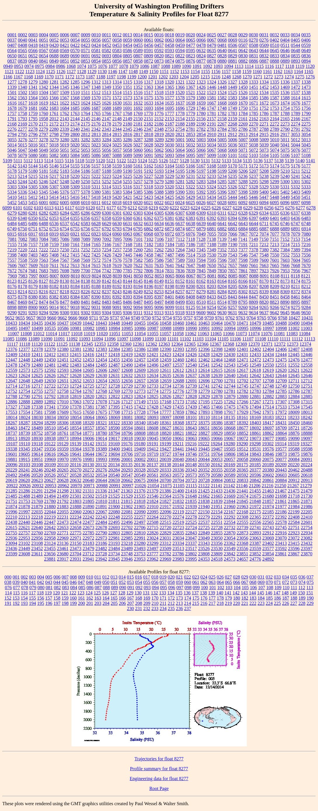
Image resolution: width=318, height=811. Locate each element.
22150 (204, 511)
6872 (159, 228)
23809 (217, 553)
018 (154, 577)
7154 (305, 239)
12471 (242, 359)
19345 (24, 448)
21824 (152, 501)
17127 (127, 401)
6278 (311, 207)
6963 (127, 234)
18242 (306, 417)
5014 (12, 144)
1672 (264, 102)
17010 (63, 401)
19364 (75, 448)
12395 (191, 349)
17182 (191, 401)
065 (228, 582)
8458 (285, 296)
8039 (117, 275)
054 (138, 582)
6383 (190, 218)
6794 (127, 228)
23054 (229, 538)
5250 (85, 181)
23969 (165, 558)
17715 (127, 412)
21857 (268, 501)
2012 (54, 118)
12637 (191, 375)
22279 (204, 517)
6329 (253, 213)
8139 (96, 281)
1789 (295, 113)
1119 (299, 66)
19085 (281, 438)
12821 (101, 396)
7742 (106, 270)
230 (130, 608)
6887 (264, 228)
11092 (72, 338)
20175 (242, 464)
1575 (148, 97)
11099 (147, 338)
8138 (85, 281)
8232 (96, 291)
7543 (232, 254)
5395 (211, 192)
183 (252, 598)
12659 (165, 380)
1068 (71, 66)
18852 (242, 433)
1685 (75, 108)
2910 (211, 134)
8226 (85, 291)
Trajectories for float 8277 (159, 758)
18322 (114, 422)
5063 (169, 150)
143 (244, 592)
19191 (152, 443)
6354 (64, 218)
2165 (285, 118)
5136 (258, 160)
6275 (279, 207)
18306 (63, 422)
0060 (138, 40)
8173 (285, 281)
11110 (272, 338)
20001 (127, 459)
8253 (159, 291)
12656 (127, 380)
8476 (54, 302)
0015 (148, 34)
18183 (268, 417)
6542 (75, 223)
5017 (43, 144)
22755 (11, 532)
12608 (127, 370)
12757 (50, 391)
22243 (101, 517)
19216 (191, 443)
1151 (164, 71)
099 (196, 587)
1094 (228, 66)
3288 (148, 139)
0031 (264, 34)
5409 (306, 192)
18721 (294, 427)
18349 (152, 422)
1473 (306, 87)
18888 (306, 433)
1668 (222, 102)
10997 (268, 328)
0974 (29, 66)
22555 (242, 522)
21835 (191, 501)
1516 (138, 92)
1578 (180, 97)
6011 (95, 202)
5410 (12, 197)
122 (72, 592)
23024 (152, 538)
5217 (54, 176)
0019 (180, 34)
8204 (222, 286)
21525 (114, 496)
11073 (241, 333)
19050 (165, 438)
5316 (127, 186)
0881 (232, 61)
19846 (268, 454)
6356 (85, 218)
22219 (50, 517)
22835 (178, 532)
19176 (127, 443)
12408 (306, 349)
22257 (140, 517)
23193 (114, 543)
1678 (12, 108)
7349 (211, 249)
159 (65, 598)
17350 (63, 406)
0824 (201, 55)
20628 (63, 480)
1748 (222, 108)
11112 (297, 338)
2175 (85, 123)
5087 (106, 155)
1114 (249, 66)
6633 (148, 223)
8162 (201, 281)
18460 (306, 422)
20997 (127, 485)
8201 (201, 286)
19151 (101, 443)
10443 (101, 323)
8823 (274, 302)
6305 (159, 213)
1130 (102, 71)
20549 (140, 475)
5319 (159, 186)
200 (81, 603)
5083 (64, 155)
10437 (63, 323)
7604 (295, 260)
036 (301, 577)
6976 (190, 234)
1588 (285, 97)
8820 (264, 302)
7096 (127, 239)
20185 (255, 464)
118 (40, 592)
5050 (54, 150)
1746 (201, 108)
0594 (180, 50)
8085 (232, 275)
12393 (178, 349)
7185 (180, 244)
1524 (222, 92)
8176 (12, 286)
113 (309, 587)
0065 (190, 40)
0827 (211, 55)
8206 (243, 286)
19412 (152, 448)
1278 (22, 81)
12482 (63, 365)
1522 (201, 92)
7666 (285, 265)
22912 (268, 532)
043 (48, 582)
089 (114, 587)
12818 (63, 396)
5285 (222, 181)
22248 (114, 517)
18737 (11, 433)
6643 (243, 223)
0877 (201, 61)
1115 (259, 66)
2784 (222, 129)
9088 (106, 307)
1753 (274, 108)
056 (154, 582)
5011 (284, 139)
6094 (264, 202)
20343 (191, 469)
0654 (43, 55)
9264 (253, 307)
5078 (12, 155)
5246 (43, 181)
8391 (106, 296)
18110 (204, 417)
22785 (88, 532)
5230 (180, 176)
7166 (106, 244)
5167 (201, 165)
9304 (106, 312)
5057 (117, 150)
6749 (12, 228)
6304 (148, 213)
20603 (281, 475)
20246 (37, 469)
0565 (22, 50)
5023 (96, 144)
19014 (101, 438)
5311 (95, 186)
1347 (85, 87)
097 (179, 587)
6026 (201, 202)
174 (187, 598)
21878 (24, 506)
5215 (33, 176)
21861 (281, 501)
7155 (12, 244)
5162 (148, 165)
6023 (169, 202)
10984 (114, 328)
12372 (280, 344)
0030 (253, 34)
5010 (274, 139)
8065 (169, 275)
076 (8, 587)
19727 (165, 454)
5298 (264, 181)
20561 (152, 475)
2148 (117, 118)
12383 (101, 349)
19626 (63, 454)
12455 (114, 359)
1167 (17, 76)
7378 (253, 249)
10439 (75, 323)
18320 (88, 422)
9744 (125, 317)
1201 (152, 76)
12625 (37, 375)
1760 (43, 113)
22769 (50, 532)
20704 (178, 480)
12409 (11, 354)
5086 (96, 155)
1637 (180, 102)
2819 (159, 134)
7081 (12, 239)
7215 (295, 244)
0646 (285, 50)
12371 (267, 344)
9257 (232, 307)
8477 (64, 302)
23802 (191, 553)
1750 (243, 108)
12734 (165, 386)
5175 (285, 165)
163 (97, 598)
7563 (43, 260)
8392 (117, 296)
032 (269, 577)
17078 (101, 401)
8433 (211, 296)
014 (122, 577)
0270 (253, 40)
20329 (152, 469)
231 (138, 608)
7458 (148, 254)
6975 (180, 234)
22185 (268, 511)
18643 (191, 427)
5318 (148, 186)
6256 (269, 207)
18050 (63, 417)
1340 (22, 87)
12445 (294, 354)
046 (73, 582)
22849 (204, 532)
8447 (253, 296)
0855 (106, 61)
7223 (54, 249)
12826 (165, 396)
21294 (50, 490)
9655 (20, 317)
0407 (12, 45)
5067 (211, 150)
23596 (294, 548)
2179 (117, 123)
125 (97, 592)
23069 (268, 538)
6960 (117, 234)
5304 (22, 186)
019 (163, 577)
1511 (85, 92)
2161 (243, 118)
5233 (211, 176)
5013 (306, 139)
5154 (64, 165)
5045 (306, 144)
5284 (211, 181)
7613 (75, 265)
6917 (33, 234)
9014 (54, 307)
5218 (64, 176)
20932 (37, 485)
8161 (190, 281)
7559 (33, 260)
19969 (50, 459)
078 (24, 587)
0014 (138, 34)
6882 (222, 228)
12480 (37, 365)
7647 (190, 265)
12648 (24, 380)
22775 (75, 532)
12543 (229, 365)
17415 (127, 406)
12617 (242, 370)
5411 (22, 197)
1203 (173, 76)
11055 (152, 333)
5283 (201, 181)
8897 (306, 302)
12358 (113, 344)
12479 (24, 365)
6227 (227, 207)
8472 (33, 302)
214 (187, 603)
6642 (232, 223)
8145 (138, 281)
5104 (264, 155)
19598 (306, 448)
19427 (165, 448)
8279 (201, 291)
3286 (127, 139)
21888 (75, 506)
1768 (127, 113)
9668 (83, 317)
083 (65, 587)
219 (228, 603)
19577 (281, 448)
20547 (127, 475)
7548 (264, 254)
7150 (263, 239)
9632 (243, 312)
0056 (96, 40)
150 (301, 592)
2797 (43, 134)
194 (32, 603)
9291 (22, 312)
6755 (75, 228)
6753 (54, 228)
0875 (180, 61)
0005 (54, 34)
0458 (169, 45)
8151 (169, 281)
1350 (117, 87)
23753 (140, 553)
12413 (63, 354)
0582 (106, 50)
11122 (49, 344)
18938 (50, 438)
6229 (248, 207)
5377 (75, 192)
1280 (43, 81)
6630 (117, 223)
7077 (274, 234)
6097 (295, 202)
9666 (72, 317)
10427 (294, 317)
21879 (37, 506)
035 (293, 577)
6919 (54, 234)
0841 (43, 61)
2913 (243, 134)
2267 (222, 123)
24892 (268, 558)
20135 (126, 464)
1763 (75, 113)
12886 (11, 401)
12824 (140, 396)
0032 (274, 34)
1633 (148, 102)
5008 (253, 139)
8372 (295, 291)
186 (277, 598)
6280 (22, 213)
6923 (96, 234)
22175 (255, 511)
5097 (201, 155)
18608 (152, 427)
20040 (178, 459)
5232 (201, 176)
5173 (264, 165)
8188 (96, 286)
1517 (148, 92)
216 (203, 603)
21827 (165, 501)
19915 (24, 459)
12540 (191, 365)
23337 (191, 543)
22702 (127, 527)
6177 (111, 207)
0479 (211, 45)
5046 (12, 150)
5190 (127, 171)
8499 (180, 302)
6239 (258, 207)
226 (285, 603)
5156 (85, 165)
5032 (190, 144)
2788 (264, 129)
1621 (54, 102)
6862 (148, 228)
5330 (274, 186)
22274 (178, 517)
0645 (274, 50)
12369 (241, 344)
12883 (281, 396)
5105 (274, 155)
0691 (85, 55)
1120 (309, 66)
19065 (204, 438)
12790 (24, 396)
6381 (169, 218)
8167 (253, 281)
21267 (293, 485)
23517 (191, 548)
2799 (64, 134)
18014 (12, 417)
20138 (165, 464)
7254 (106, 249)
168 (138, 598)
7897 (253, 270)
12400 (229, 349)
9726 (104, 317)
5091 (148, 155)
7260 (138, 249)
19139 (75, 443)
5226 (138, 176)
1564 (33, 97)
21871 (306, 501)
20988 (102, 485)
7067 (243, 234)
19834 (242, 454)
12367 (215, 344)
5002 (190, 139)
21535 (140, 496)
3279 (54, 139)
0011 (106, 34)
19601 (11, 454)
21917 (165, 506)
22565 (268, 522)
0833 (274, 55)
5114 (48, 160)
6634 (159, 223)
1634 (159, 102)
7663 (264, 265)
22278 (191, 517)
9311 (137, 312)
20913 (306, 480)
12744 (229, 386)
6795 (138, 228)
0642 (243, 50)
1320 (169, 81)
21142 (229, 485)
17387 (101, 406)
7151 (274, 239)
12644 (281, 375)
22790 (101, 532)
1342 (43, 87)
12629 (88, 375)
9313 (159, 312)
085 (81, 587)
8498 (169, 302)
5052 (75, 150)
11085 (8, 338)
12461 (191, 359)
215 (195, 603)
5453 (22, 202)
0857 (127, 61)
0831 (253, 55)
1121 (9, 71)
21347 (114, 490)
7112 (180, 239)
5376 (64, 192)
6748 (306, 223)
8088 (253, 275)
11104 (210, 338)
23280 (140, 543)
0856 (117, 61)
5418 (96, 197)
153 (16, 598)
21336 (101, 490)
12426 (191, 354)
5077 (306, 150)
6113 (48, 207)
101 (212, 587)
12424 (178, 354)
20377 (255, 469)
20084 (294, 459)
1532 (253, 92)
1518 (159, 92)
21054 (153, 485)
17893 (204, 412)
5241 (295, 176)
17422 (140, 406)
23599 (11, 553)
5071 (243, 150)
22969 (63, 538)
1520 (180, 92)
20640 (88, 480)
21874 (11, 506)
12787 (306, 391)
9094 (138, 307)
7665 (274, 265)
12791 (37, 396)
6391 (201, 218)
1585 (253, 97)
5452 (12, 202)
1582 (222, 97)
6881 (211, 228)
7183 (159, 244)
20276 (101, 469)
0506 (232, 45)
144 (252, 592)
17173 (178, 401)
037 (310, 577)
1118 (289, 66)
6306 (169, 213)
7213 (274, 244)
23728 (101, 553)
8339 (264, 291)
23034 (178, 538)
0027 (222, 34)
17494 (255, 406)
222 (252, 603)
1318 (159, 81)
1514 (117, 92)
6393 (222, 218)
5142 (12, 165)
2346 (138, 129)
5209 (274, 171)
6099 (7, 207)
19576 (268, 448)
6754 (64, 228)
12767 (88, 391)
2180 (127, 123)
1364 (159, 87)
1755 (295, 108)
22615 (11, 527)
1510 (75, 92)
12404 (268, 349)
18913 (11, 438)
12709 (281, 380)
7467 (159, 254)
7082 (22, 239)
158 (56, 598)
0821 (169, 55)
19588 (294, 448)
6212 (132, 207)
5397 (232, 192)
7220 (22, 249)
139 (211, 592)
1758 (22, 113)
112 (301, 587)
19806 (229, 454)
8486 (127, 302)
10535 (50, 328)
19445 (204, 448)
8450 (264, 296)
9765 (261, 317)
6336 (285, 213)
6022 (159, 202)
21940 (204, 506)
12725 (88, 386)
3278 (43, 139)
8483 (106, 302)
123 (80, 592)
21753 (24, 501)
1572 (117, 97)
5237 (253, 176)
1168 (28, 76)
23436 (11, 548)
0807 (138, 55)
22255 (127, 517)
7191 (243, 244)
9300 (64, 312)
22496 (127, 522)
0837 (12, 61)
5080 (33, 155)
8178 (22, 286)
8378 (22, 296)
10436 (50, 323)
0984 (50, 66)
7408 (54, 254)
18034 (50, 417)
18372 (191, 422)
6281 (33, 213)
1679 (22, 108)
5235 (232, 176)
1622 (64, 102)
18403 (255, 422)
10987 (153, 328)
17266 (242, 401)
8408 (190, 296)
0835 (295, 55)
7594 (201, 260)
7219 (12, 249)
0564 (12, 50)
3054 (306, 134)
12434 (268, 354)
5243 (12, 181)
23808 (204, 553)
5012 (295, 139)
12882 (268, 396)
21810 (101, 501)
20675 (140, 480)
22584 (294, 522)
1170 (48, 76)
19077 (268, 438)
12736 (178, 386)
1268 (236, 76)
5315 (117, 186)
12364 (177, 344)
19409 (140, 448)
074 (301, 582)
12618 (255, 370)
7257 (117, 249)
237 (187, 608)
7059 (222, 234)
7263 (169, 249)
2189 (190, 123)
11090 (46, 338)
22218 (37, 517)
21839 (217, 501)
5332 (295, 186)
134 (170, 592)
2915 (264, 134)
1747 (211, 108)
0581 (96, 50)
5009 (264, 139)
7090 (96, 239)
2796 (33, 134)
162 (89, 598)
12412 (50, 354)
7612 (64, 265)
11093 (84, 338)
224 (269, 603)
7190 (232, 244)
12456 (127, 359)
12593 (63, 370)
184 (261, 598)
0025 (211, 34)
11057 (165, 333)
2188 (180, 123)
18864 (281, 433)
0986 (60, 66)
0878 (211, 61)
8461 (295, 296)
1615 (306, 97)
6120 (90, 207)
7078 (285, 234)
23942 (101, 558)
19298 (255, 443)
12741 (204, 386)
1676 (295, 102)
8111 (285, 275)
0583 (117, 50)
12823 (127, 396)
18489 (37, 427)
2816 (127, 134)
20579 (204, 475)
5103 (253, 155)
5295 (253, 181)
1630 (117, 102)
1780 (201, 113)
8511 (211, 302)
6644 (253, 223)
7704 (96, 270)
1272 (268, 76)
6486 (33, 223)
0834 (285, 55)
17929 (242, 412)
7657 (232, 265)
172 (171, 598)
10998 (281, 328)
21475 (294, 490)
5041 (285, 144)
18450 (294, 422)
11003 (306, 328)
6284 (64, 213)
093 (147, 587)
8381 (43, 296)
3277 (33, 139)
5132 (216, 160)
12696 (204, 380)
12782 (242, 391)
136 (187, 592)
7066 (232, 234)
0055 (85, 40)
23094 (11, 543)
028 (236, 577)
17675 (101, 412)
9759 (209, 317)
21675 (255, 496)
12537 (178, 365)
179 (228, 598)
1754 (285, 108)
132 (154, 592)
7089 (85, 239)
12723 (63, 386)
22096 (165, 511)
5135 (247, 160)
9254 (211, 307)
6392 (211, 218)
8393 (127, 296)
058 (171, 582)
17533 (281, 406)
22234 (75, 517)
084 (73, 587)
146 (268, 592)
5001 (180, 139)
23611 (37, 553)
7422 (85, 254)
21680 (268, 496)
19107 (12, 443)
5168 (211, 165)
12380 (63, 349)
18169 (255, 417)
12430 (229, 354)
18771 (88, 433)
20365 (242, 469)
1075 (92, 66)
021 (179, 577)
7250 (64, 249)
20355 (217, 469)
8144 (127, 281)
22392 (281, 517)
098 (187, 587)
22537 (204, 522)
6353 (54, 218)
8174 (295, 281)
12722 (50, 386)
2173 (64, 123)
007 (65, 577)
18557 (88, 427)
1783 (232, 113)
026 (220, 577)
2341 (85, 129)
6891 (295, 228)
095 (163, 587)
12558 (306, 365)
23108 (37, 543)
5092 (159, 155)
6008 (75, 202)
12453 (88, 359)
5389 (169, 192)
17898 (217, 412)
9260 (243, 307)
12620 (281, 370)
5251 (96, 181)
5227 (148, 176)
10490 (294, 323)
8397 (159, 296)
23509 (165, 548)
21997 (24, 511)
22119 (178, 511)
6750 (22, 228)
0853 (85, 61)
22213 (24, 517)
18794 (114, 433)
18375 (204, 422)
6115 (59, 207)
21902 (127, 506)
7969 (12, 275)
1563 (22, 97)
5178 (12, 171)
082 (57, 587)
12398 (217, 349)
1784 (243, 113)
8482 (96, 302)
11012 (38, 333)
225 (277, 603)
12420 (140, 354)
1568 (75, 97)
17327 (11, 406)
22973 (101, 538)
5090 (138, 155)
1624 (85, 102)
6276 (290, 207)
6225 (206, 207)
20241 (24, 469)
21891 (101, 506)
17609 (63, 412)
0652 (33, 55)
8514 (222, 302)
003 (32, 577)
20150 (203, 464)
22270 (165, 517)
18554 (75, 427)
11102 (185, 338)
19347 (37, 448)
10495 (12, 328)
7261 (148, 249)
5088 (117, 155)
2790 (285, 129)
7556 (306, 254)
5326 (232, 186)
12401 (242, 349)
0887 (264, 61)
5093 (169, 155)
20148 (191, 464)
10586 (63, 328)
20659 (114, 480)
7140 (232, 239)
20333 (165, 469)
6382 (180, 218)
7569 (85, 260)
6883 (232, 228)
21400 (178, 490)
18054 (76, 417)
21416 (191, 490)
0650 (12, 55)
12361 (138, 344)
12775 (165, 391)
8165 (232, 281)
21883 (63, 506)
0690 (75, 55)
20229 (11, 469)
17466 (217, 406)
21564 (165, 496)
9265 (264, 307)
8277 (190, 291)
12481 (50, 365)
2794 (12, 134)
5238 (264, 176)
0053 (64, 40)
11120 (37, 344)
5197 (201, 171)
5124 (142, 160)
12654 (101, 380)
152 (7, 598)
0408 (22, 45)
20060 (255, 459)
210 (154, 603)
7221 (33, 249)
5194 (169, 171)
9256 (222, 307)
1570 (96, 97)
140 (219, 592)
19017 (114, 438)
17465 (204, 406)
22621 (24, 527)
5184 (75, 171)
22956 (37, 538)
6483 (306, 218)
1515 (127, 92)
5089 (127, 155)
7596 (222, 260)
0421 (64, 45)
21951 (217, 506)
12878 (217, 396)
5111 (17, 160)
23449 (24, 548)
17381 (88, 406)
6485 (22, 223)
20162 (216, 464)
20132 (101, 464)
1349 (106, 87)
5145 (43, 165)
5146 (54, 165)
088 (106, 587)
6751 (33, 228)
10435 (37, 323)
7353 (232, 249)
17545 (306, 406)
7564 (54, 260)
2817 (138, 134)
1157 (225, 71)
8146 (148, 281)
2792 (306, 129)
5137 (268, 160)
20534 (101, 475)
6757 (96, 228)
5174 (274, 165)
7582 (138, 260)
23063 (255, 538)
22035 (37, 511)
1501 (12, 92)
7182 (148, 244)
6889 (285, 228)
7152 (284, 239)
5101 (232, 155)
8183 (64, 286)
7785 (127, 270)
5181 (43, 171)
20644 (101, 480)
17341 (50, 406)
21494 (50, 496)
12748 (268, 386)
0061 (148, 40)
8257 (180, 291)
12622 (306, 370)
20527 (63, 475)
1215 (205, 76)
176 (203, 598)
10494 (306, 323)
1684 (64, 108)
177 (212, 598)
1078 (123, 66)
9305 (117, 312)
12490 (127, 365)
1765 (96, 113)
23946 (127, 558)
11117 (12, 344)
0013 (127, 34)
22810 (140, 532)
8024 (96, 275)
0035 (306, 34)
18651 (204, 427)
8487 (138, 302)
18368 (178, 422)
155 (32, 598)
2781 (190, 129)
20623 (37, 480)
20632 (75, 480)
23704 (75, 553)
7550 (274, 254)
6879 (201, 228)
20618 (306, 475)
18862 (268, 433)
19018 (127, 438)
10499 (37, 328)
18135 (229, 417)
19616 (50, 454)
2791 (295, 129)
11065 (216, 333)
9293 (33, 312)
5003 (201, 139)
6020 (138, 202)
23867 (294, 553)
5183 (64, 171)
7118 (190, 239)
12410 (24, 354)
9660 (51, 317)
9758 (198, 317)
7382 (274, 249)
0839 (22, 61)
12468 (229, 359)
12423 (165, 354)
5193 (159, 171)
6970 (159, 234)
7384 (285, 249)
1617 (22, 102)
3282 (85, 139)
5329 (264, 186)
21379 (152, 490)
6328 (243, 213)
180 (236, 598)
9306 (127, 312)
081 (49, 587)
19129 (63, 443)
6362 (148, 218)
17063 (75, 401)
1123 (29, 71)
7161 (75, 244)
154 (24, 598)
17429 (165, 406)
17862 (191, 412)
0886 (253, 61)
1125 (50, 71)
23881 (50, 558)
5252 (106, 181)
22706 (140, 527)
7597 (232, 260)
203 (97, 603)
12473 (268, 359)
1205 (194, 76)
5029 (159, 144)
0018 (169, 34)
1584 (243, 97)
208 (138, 603)
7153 (295, 239)
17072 (88, 401)
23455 (50, 548)
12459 (165, 359)
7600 (264, 260)
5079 (22, 155)
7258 (127, 249)
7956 (295, 270)
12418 (114, 354)
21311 (88, 490)
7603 (285, 260)
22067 (101, 511)
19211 (178, 443)
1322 (190, 81)
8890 (285, 302)
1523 (211, 92)
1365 (169, 87)
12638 (204, 375)
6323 (232, 213)
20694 (152, 480)
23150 (75, 543)
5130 (195, 160)
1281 (54, 81)
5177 (306, 165)
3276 (22, 139)
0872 (148, 61)
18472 (24, 427)
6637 (180, 223)
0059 (127, 40)
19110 (24, 443)
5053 (85, 150)
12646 (306, 375)
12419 (127, 354)
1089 (176, 66)
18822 (191, 433)
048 (89, 582)
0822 (180, 55)
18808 (140, 433)
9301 (75, 312)
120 (56, 592)
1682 (43, 108)
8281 (211, 291)
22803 (114, 532)
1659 (201, 102)
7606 (12, 265)
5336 (22, 192)
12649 (37, 380)
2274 (295, 123)
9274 (285, 307)
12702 (242, 380)
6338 (306, 213)
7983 (22, 275)
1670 (243, 102)
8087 (243, 275)
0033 (285, 34)
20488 (306, 469)
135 (178, 592)
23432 (306, 543)
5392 (201, 192)
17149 (140, 401)
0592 (159, 50)
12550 (268, 365)
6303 (138, 213)
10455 (140, 323)
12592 (50, 370)
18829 (217, 433)
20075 (268, 459)
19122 (50, 443)
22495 (114, 522)
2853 (190, 134)
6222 (174, 207)
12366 (203, 344)
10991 (204, 328)
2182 (148, 123)
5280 (169, 181)
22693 (114, 527)
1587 (274, 97)
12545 (242, 365)
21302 (75, 490)
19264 (216, 443)
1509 (64, 92)
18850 (229, 433)
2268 (232, 123)
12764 (75, 391)
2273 (285, 123)
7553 (295, 254)
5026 (127, 144)
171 (163, 598)
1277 (12, 81)
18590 (114, 427)
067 (244, 582)
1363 (148, 87)
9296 (54, 312)
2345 (127, 129)
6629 (106, 223)
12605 (88, 370)
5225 (127, 176)
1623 (75, 102)
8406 (180, 296)
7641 (169, 265)
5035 (222, 144)
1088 (165, 66)
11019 (89, 333)
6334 (264, 213)
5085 (85, 155)
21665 (217, 496)
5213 (12, 176)
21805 (88, 501)
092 (138, 587)
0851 (64, 61)
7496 (180, 254)
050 (105, 582)
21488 (24, 496)
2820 (169, 134)
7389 (295, 249)
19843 (255, 454)
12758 (63, 391)
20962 (63, 485)
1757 (12, 113)
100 (204, 587)
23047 (191, 538)
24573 (229, 558)
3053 (295, 134)
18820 (165, 433)
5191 (138, 171)
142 (236, 592)
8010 (75, 275)
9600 (201, 312)
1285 (75, 81)
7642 (180, 265)
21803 (75, 501)
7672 (12, 270)
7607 (22, 265)
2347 (148, 129)
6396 (243, 218)
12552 (294, 365)
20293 (127, 469)
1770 (148, 113)
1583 (232, 97)
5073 (264, 150)
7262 (159, 249)
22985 (127, 538)
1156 (215, 71)
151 (309, 592)
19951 (37, 459)
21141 (216, 485)
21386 (165, 490)
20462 (294, 469)
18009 (294, 412)
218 (220, 603)
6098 (306, 202)
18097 (166, 417)
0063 (169, 40)
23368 (242, 543)
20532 (88, 475)
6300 (106, 213)
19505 (229, 448)
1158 (236, 71)
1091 (197, 66)
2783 (211, 129)
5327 (243, 186)
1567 (64, 97)
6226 (216, 207)
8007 (54, 275)
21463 (268, 490)
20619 (11, 480)
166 (122, 598)
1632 (138, 102)
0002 (22, 34)
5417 (85, 197)
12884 (294, 396)
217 (212, 603)
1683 (54, 108)
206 (122, 603)
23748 (127, 553)
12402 (255, 349)
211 (163, 603)
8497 (159, 302)
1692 (138, 108)
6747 (295, 223)
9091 (117, 307)
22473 (63, 522)
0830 (243, 55)
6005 (64, 202)
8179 (33, 286)
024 (203, 577)
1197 (111, 76)
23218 (127, 543)
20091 (306, 459)
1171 (59, 76)
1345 (64, 87)
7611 (53, 265)
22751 (294, 527)
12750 (294, 386)
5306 (43, 186)
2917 (285, 134)
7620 (127, 265)
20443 (281, 469)
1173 (80, 76)
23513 (178, 548)
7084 (43, 239)
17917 (229, 412)
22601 (306, 522)
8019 (85, 275)
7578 (127, 260)
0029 (243, 34)
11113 (309, 338)
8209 (274, 286)
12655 (114, 380)
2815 (117, 134)
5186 (85, 171)
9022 (85, 307)
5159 (117, 165)
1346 (75, 87)
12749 (281, 386)
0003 (33, 34)
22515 (165, 522)
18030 (37, 417)
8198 (169, 286)
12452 (75, 359)
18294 (37, 422)
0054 (75, 40)
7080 (306, 234)
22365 (255, 517)
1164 (298, 71)
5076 (295, 150)
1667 (211, 102)
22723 (178, 527)
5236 (243, 176)
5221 (85, 176)
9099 (169, 307)
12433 (255, 354)
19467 (217, 448)
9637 (264, 312)
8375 (12, 296)
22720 (165, 527)
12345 (87, 344)
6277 (300, 207)
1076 (102, 66)
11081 (279, 333)
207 (130, 603)
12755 (37, 391)
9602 (211, 312)
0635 (211, 50)
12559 (11, 370)
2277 (22, 129)
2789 (274, 129)
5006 (232, 139)
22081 (127, 511)
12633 (140, 375)
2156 (201, 118)
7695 (54, 270)
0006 (64, 34)
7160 (64, 244)
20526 (50, 475)
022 (187, 577)
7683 (43, 270)
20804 (217, 480)
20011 (152, 459)
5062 (159, 150)
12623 (11, 375)
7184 (169, 244)
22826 (152, 532)
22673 (88, 527)
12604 (75, 370)
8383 (64, 296)
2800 (75, 134)
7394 (306, 249)
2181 (138, 123)
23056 (242, 538)
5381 (106, 192)
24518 (217, 558)
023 (195, 577)
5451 (306, 197)
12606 (101, 370)
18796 (127, 433)
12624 (24, 375)
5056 (106, 150)
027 (228, 577)
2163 (264, 118)
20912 (294, 480)
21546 (152, 496)
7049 (201, 234)
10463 (204, 323)
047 (81, 582)
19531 (255, 448)
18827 (204, 433)
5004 (211, 139)
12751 (306, 386)
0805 (127, 55)
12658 (152, 380)
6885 (253, 228)
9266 (274, 307)
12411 (37, 354)
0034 (295, 34)
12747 (255, 386)
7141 (242, 239)
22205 (306, 511)
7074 (264, 234)
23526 (204, 548)
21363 (127, 490)
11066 (228, 333)
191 (7, 603)
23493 (140, 548)
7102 (148, 239)
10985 (127, 328)
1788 (285, 113)
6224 (195, 207)
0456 (148, 45)
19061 (178, 438)
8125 (22, 281)
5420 (117, 197)
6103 (38, 207)
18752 (37, 433)
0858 (138, 61)
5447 (264, 197)
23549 (229, 548)
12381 (75, 349)
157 (48, 598)
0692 (96, 55)
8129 (54, 281)
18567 (101, 427)
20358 (229, 469)
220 (236, 603)
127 (113, 592)
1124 (40, 71)
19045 (152, 438)
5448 (274, 197)
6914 (306, 228)
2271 (264, 123)
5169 (222, 165)
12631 (114, 375)
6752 (43, 228)
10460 (178, 323)
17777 (165, 412)
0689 (64, 55)
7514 (190, 254)
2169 (22, 123)
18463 (11, 427)
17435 (178, 406)
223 (261, 603)
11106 (235, 338)
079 (32, 587)
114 (8, 592)
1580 (201, 97)
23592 (281, 548)
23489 (127, 548)
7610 (43, 265)
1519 (169, 92)
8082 (222, 275)
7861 (243, 270)
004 (40, 577)
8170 (264, 281)
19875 (294, 454)
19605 (24, 454)
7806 (148, 270)
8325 (253, 291)
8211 (295, 286)
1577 (169, 97)
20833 (242, 480)
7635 (159, 265)
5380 (96, 192)
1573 (127, 97)
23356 (217, 543)
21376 (140, 490)
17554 (24, 412)
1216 (215, 76)
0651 (22, 55)
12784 (268, 391)
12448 (24, 359)
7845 (201, 270)
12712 (306, 380)
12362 (151, 344)
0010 (96, 34)
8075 (201, 275)
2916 (274, 134)
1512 (96, 92)
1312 (96, 81)
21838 (204, 501)
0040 (22, 40)
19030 (140, 438)
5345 (43, 192)
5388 (159, 192)
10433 (11, 323)
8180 (43, 286)
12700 (217, 380)
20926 (25, 485)
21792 (63, 501)
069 (261, 582)
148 (285, 592)
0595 (190, 50)
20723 (191, 480)
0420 (54, 45)
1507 (54, 92)
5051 (64, 150)
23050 (217, 538)
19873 (281, 454)
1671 (253, 102)
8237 (106, 291)
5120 (100, 160)
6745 (274, 223)
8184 (75, 286)
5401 (274, 192)
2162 (253, 118)
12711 (293, 380)
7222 (43, 249)
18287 (24, 422)
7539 (222, 254)
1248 (226, 76)
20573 (191, 475)
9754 (167, 317)
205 (114, 603)
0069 (232, 40)
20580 (217, 475)
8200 (190, 286)
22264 (152, 517)
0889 (285, 61)
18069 (114, 417)
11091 (59, 338)
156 (40, 598)
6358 (106, 218)
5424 (159, 197)
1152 (174, 71)
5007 (243, 139)
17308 (294, 401)
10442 (88, 323)
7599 (253, 260)
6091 (232, 202)
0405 (295, 40)
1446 (211, 87)
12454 (101, 359)
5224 (117, 176)
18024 (24, 417)
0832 (264, 55)
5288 (243, 181)
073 (293, 582)
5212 (306, 171)
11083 (292, 333)
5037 (243, 144)
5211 (295, 171)
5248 (64, 181)
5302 (306, 181)
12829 (204, 396)
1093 (218, 66)
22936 (11, 538)
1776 (159, 113)
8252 (148, 291)
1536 (285, 92)
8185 (85, 286)
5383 (117, 192)
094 (155, 587)
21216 (267, 485)
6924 (106, 234)
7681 (33, 270)
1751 (253, 108)
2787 (253, 129)
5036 (232, 144)
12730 (140, 386)
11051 (114, 333)
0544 (295, 45)
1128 (81, 71)
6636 (169, 223)
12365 (190, 344)
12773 (140, 391)
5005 (222, 139)
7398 (12, 254)
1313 (106, 81)
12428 (204, 354)
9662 (62, 317)
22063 (88, 511)
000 (7, 577)
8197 (159, 286)
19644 (88, 454)
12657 (140, 380)
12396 (204, 349)
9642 (274, 312)
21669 (229, 496)
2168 (12, 123)
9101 (180, 307)
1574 (138, 97)
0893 (295, 61)
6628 (96, 223)
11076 (266, 333)
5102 (243, 155)
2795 (22, 134)
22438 (11, 522)
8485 (117, 302)
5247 (54, 181)
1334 (264, 81)
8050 (138, 275)
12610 (152, 370)
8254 (169, 291)
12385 (127, 349)
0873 (159, 61)
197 (56, 603)
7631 (148, 265)
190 (310, 598)
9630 (222, 312)
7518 (201, 254)
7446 (138, 254)
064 (220, 582)
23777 (152, 553)
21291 (37, 490)
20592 (242, 475)
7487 (169, 254)
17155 (152, 401)
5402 (285, 192)
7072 (253, 234)
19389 (101, 448)
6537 (64, 223)
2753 (169, 129)
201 (89, 603)
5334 (12, 192)
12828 (191, 396)
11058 (178, 333)
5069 (232, 150)
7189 (222, 244)
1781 (211, 113)
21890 (88, 506)
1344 (54, 87)
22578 (281, 522)
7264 (180, 249)
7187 (201, 244)
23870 (306, 553)
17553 (11, 412)
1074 (81, 66)
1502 (22, 92)
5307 (54, 186)
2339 (64, 129)
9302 (85, 312)
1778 (180, 113)
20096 (12, 464)
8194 (138, 286)
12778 (191, 391)
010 (89, 577)
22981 (114, 538)
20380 (268, 469)
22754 (306, 527)
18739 (24, 433)
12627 (63, 375)
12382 (88, 349)
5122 (121, 160)
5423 (148, 197)
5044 (295, 144)
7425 (96, 254)
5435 (222, 197)
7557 (12, 260)
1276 (310, 76)
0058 (117, 40)
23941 (88, 558)
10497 (24, 328)
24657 (242, 558)
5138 (279, 160)
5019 (64, 144)
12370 (254, 344)
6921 (75, 234)
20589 (229, 475)
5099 (211, 155)
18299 (50, 422)
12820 (88, 396)
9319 (190, 312)
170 (154, 598)
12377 (24, 349)
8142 (106, 281)
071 (277, 582)
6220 (164, 207)
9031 (96, 307)
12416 (88, 354)
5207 (253, 171)
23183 (88, 543)
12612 (178, 370)
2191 (211, 123)
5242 (306, 176)
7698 (64, 270)
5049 (43, 150)
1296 (85, 81)
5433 (201, 197)
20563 (165, 475)
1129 (91, 71)
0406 (306, 40)
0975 (39, 66)
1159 (246, 71)
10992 (217, 328)
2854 (201, 134)
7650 (211, 265)
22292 (229, 517)
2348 (159, 129)
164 (105, 598)
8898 (12, 307)
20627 (50, 480)
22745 (281, 527)
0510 (274, 45)
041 (32, 582)
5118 (79, 160)
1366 (180, 87)
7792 (138, 270)
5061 (148, 150)
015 (130, 577)
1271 (257, 76)
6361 (138, 218)
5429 (190, 197)
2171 (43, 123)
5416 (75, 197)
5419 (106, 197)
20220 (293, 464)
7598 (243, 260)
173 (179, 598)
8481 (85, 302)
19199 (165, 443)
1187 (90, 76)
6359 (117, 218)
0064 (180, 40)
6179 (122, 207)
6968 (148, 234)
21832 (178, 501)
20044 (204, 459)
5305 (33, 186)
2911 (221, 134)
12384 (114, 349)
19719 (152, 454)
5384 (127, 192)
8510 (201, 302)
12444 (281, 354)
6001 (43, 202)
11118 (24, 344)
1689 (117, 108)
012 (105, 577)
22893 (255, 532)
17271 (268, 401)
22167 (229, 511)
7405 (43, 254)
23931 (75, 558)
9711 (93, 317)
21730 (306, 496)
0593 (169, 50)
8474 (43, 302)
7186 (190, 244)
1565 (43, 97)
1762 (64, 113)
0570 (75, 50)
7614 (85, 265)
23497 (152, 548)
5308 (64, 186)
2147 (106, 118)
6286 (85, 213)
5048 (33, 150)
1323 (201, 81)
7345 (201, 249)
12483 (75, 365)
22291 (217, 517)
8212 (306, 286)
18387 (229, 422)
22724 (191, 527)
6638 (190, 223)
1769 (138, 113)
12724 (75, 386)
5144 (33, 165)
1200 (142, 76)
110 (285, 587)
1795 (33, 118)
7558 (22, 260)
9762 (230, 317)
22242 (88, 517)
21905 (140, 506)
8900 (33, 307)
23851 (242, 553)
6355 (75, 218)
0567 (43, 50)
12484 (88, 365)
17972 (281, 412)
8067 (190, 275)
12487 (114, 365)
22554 (229, 522)
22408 (294, 517)
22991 (140, 538)
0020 (190, 34)
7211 (253, 244)
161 (81, 598)
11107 (248, 338)
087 (98, 587)
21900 (114, 506)
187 (285, 598)
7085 (54, 239)
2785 (232, 129)
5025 (117, 144)
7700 (85, 270)
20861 (268, 480)
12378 (37, 349)
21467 (281, 490)
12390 (165, 349)
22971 (75, 538)
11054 (140, 333)
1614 (295, 97)
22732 (229, 527)
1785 (253, 113)
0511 (284, 45)
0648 (295, 50)
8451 (274, 296)
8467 (12, 302)
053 (130, 582)
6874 (180, 228)
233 (154, 608)
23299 (152, 543)
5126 (163, 160)
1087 (155, 66)
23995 (191, 558)
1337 (295, 81)
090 (122, 587)
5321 (180, 186)
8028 (106, 275)
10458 (165, 323)
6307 (180, 213)
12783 (255, 391)
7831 (169, 270)
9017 (64, 307)
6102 (28, 207)
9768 (282, 317)
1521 (190, 92)
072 (285, 582)
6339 (12, 218)
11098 (135, 338)
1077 (113, 66)
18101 (191, 417)
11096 (110, 338)
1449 (232, 87)
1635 (169, 102)
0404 (285, 40)
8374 (306, 291)
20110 (63, 464)
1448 (222, 87)
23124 (50, 543)
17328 (24, 406)
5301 (295, 181)
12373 (292, 344)
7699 (75, 270)
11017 (64, 333)
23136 (63, 543)
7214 (285, 244)
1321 (180, 81)
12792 (50, 396)
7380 (264, 249)
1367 (190, 87)
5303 (12, 186)
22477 (88, 522)
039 (16, 582)
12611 (165, 370)
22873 (242, 532)
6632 (138, 223)
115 (16, 592)
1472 (295, 87)
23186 (101, 543)
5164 (169, 165)
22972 (88, 538)
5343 (33, 192)
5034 (211, 144)
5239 (274, 176)
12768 (101, 391)
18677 (242, 427)
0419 (43, 45)
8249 (138, 291)
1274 (289, 76)
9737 (114, 317)
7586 (159, 260)
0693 (106, 55)
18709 (281, 427)
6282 (43, 213)
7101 (138, 239)
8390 (96, 296)
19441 (178, 448)
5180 (33, 171)
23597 (306, 548)
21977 (281, 506)
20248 (50, 469)
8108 (274, 275)
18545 (63, 427)
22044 (50, 511)
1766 (106, 113)
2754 (180, 129)
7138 (211, 239)
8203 (211, 286)
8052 (148, 275)
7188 (211, 244)
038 (7, 582)
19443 (191, 448)
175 (195, 598)
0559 (306, 45)
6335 (274, 213)
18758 (50, 433)
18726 (306, 427)
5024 (106, 144)
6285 (75, 213)
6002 (54, 202)
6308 (190, 213)
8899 (22, 307)
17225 (217, 401)
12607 (114, 370)
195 (40, 603)
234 (163, 608)
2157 (211, 118)
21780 (50, 501)
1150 (153, 71)
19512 (242, 448)
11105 (223, 338)
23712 (88, 553)
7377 (243, 249)
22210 (11, 517)
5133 (226, 160)
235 (171, 608)
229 (310, 603)
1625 (96, 102)
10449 (127, 323)
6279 (12, 213)
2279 (43, 129)
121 (64, 592)
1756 (306, 108)
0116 (242, 40)
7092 (106, 239)
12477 (306, 359)
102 (220, 587)
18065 (101, 417)
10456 (152, 323)
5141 (310, 160)
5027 (138, 144)
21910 (152, 506)
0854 (96, 61)
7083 (33, 239)
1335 (274, 81)
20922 (12, 485)
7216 (306, 244)
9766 (272, 317)
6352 (43, 218)
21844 (229, 501)
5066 (201, 150)
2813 (96, 134)
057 (163, 582)
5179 (22, 171)
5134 (237, 160)
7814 (159, 270)
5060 (138, 150)
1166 (7, 76)
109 (277, 587)
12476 (294, 359)
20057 (229, 459)
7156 (22, 244)
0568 (54, 50)
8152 (180, 281)
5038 (253, 144)
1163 (288, 71)
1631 (127, 102)
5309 (75, 186)
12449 (37, 359)
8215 (33, 291)
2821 (180, 134)
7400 (22, 254)
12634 (152, 375)
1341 (33, 87)
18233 (293, 417)
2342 (96, 129)
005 (48, 577)
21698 (281, 496)
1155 (205, 71)
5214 (22, 176)
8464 (306, 296)
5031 (180, 144)
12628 (75, 375)
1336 (285, 81)
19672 (101, 454)
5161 (138, 165)
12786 (294, 391)
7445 (127, 254)
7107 (169, 239)
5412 (33, 197)
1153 (184, 71)
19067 (229, 438)
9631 (232, 312)
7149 (253, 239)
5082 (54, 155)
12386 (140, 349)
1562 (12, 97)
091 (130, 587)
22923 (294, 532)
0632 (201, 50)
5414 (54, 197)
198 (65, 603)
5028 (148, 144)
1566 (54, 97)
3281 (75, 139)
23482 (101, 548)
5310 (85, 186)
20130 (88, 464)
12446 (306, 354)
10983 (101, 328)
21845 (242, 501)
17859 (178, 412)
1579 (190, 97)
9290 (12, 312)
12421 (152, 354)
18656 (217, 427)
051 (114, 582)
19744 (178, 454)
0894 (306, 61)
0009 (85, 34)
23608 (24, 553)
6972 (169, 234)
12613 (191, 370)
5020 (75, 144)
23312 (165, 543)
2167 (306, 118)
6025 (190, 202)
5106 (285, 155)
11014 (51, 333)
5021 (85, 144)
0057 (106, 40)
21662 (204, 496)
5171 (243, 165)
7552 (285, 254)
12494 (140, 365)
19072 (242, 438)
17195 (204, 401)
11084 (304, 333)
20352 (204, 469)
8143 (117, 281)
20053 (217, 459)
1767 (117, 113)
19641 (75, 454)
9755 (177, 317)
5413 (43, 197)
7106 (159, 239)
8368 (274, 291)
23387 (255, 543)
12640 (229, 375)
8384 (75, 296)
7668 (295, 265)
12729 (127, 386)
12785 (281, 391)
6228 (237, 207)
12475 (281, 359)
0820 (159, 55)
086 (89, 587)
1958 (43, 118)
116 (24, 592)
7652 (222, 265)
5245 (33, 181)
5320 (169, 186)
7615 (96, 265)
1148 (133, 71)
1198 (121, 76)
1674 (285, 102)
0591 (148, 50)
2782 (201, 129)
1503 (33, 92)
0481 (222, 45)
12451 (63, 359)
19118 (37, 443)
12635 (165, 375)
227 (293, 603)
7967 (306, 270)
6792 (106, 228)
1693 (148, 108)
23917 (63, 558)
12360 (126, 344)
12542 (217, 365)
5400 (264, 192)
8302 (243, 291)
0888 (274, 61)
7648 (201, 265)
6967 (138, 234)
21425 (204, 490)
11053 (127, 333)
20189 (268, 464)
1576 (159, 97)
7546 (243, 254)
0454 (127, 45)
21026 (140, 485)
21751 (11, 501)
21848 (255, 501)
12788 (11, 396)
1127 (71, 71)
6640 (211, 223)
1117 (279, 66)
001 (16, 577)
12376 (11, 349)
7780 (117, 270)
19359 (63, 448)
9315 (169, 312)
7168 (127, 244)
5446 (253, 197)
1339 (12, 87)
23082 (306, 538)
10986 (140, 328)
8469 (22, 302)
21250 (280, 485)
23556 (242, 548)
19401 (127, 448)
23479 (88, 548)
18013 (306, 412)
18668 (229, 427)
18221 (280, 417)
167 (130, 598)
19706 (127, 454)
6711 (263, 223)
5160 (127, 165)
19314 (280, 443)
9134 (201, 307)
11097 (122, 338)
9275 (295, 307)
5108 (306, 155)
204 (105, 603)
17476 (242, 406)
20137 (152, 464)
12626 (50, 375)
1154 (195, 71)
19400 (114, 448)
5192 (148, 171)
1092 (207, 66)
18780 (101, 433)
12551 (281, 365)
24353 (204, 558)
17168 (165, 401)
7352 (222, 249)
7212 (264, 244)
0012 (117, 34)
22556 (255, 522)
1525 (232, 92)
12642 (255, 375)
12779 (204, 391)
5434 (211, 197)
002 (24, 577)
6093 (253, 202)
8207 (253, 286)
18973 (63, 438)
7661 (253, 265)
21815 (127, 501)
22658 (75, 527)
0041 (33, 40)
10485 (268, 323)
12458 (152, 359)
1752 (264, 108)
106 (253, 587)
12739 (191, 386)
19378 (88, 448)
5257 (138, 181)
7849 (211, 270)
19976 (75, 459)
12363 (164, 344)
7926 (274, 270)
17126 (114, 401)
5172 (253, 165)
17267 (255, 401)
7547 (253, 254)
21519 (101, 496)
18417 (268, 422)
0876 (190, 61)
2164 (274, 118)
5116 (69, 160)
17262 (229, 401)
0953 (18, 66)
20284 (114, 469)
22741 (255, 527)
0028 (232, 34)
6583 (85, 223)
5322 (190, 186)
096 (171, 587)
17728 (140, 412)
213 (179, 603)
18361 (165, 422)
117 (32, 592)
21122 (203, 485)
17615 (75, 412)
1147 (122, 71)
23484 (114, 548)
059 (179, 582)
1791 (12, 118)
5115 (59, 160)
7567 (64, 260)
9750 (146, 317)
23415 (294, 543)
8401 (169, 296)
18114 (216, 417)
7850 (222, 270)
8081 (211, 275)
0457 (159, 45)
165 (114, 598)
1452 (264, 87)
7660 (243, 265)
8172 (274, 281)
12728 (114, 386)
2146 (96, 118)
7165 (96, 244)
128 (121, 592)
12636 (178, 375)
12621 (294, 370)
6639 (201, 223)
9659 (41, 317)
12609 (140, 370)
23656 (50, 553)
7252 (85, 249)
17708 (114, 412)
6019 (127, 202)
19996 (114, 459)
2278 (33, 129)
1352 (138, 87)
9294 (43, 312)
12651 (63, 380)
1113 (238, 66)
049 (97, 582)
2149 (127, 118)
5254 (117, 181)
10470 (229, 323)
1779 (190, 113)
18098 (178, 417)
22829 (165, 532)
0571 (85, 50)
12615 (217, 370)
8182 (54, 286)
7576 (117, 260)
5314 (106, 186)
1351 (127, 87)
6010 (85, 202)
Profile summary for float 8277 (159, 768)
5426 (180, 197)
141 (227, 592)
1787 (274, 113)
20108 (37, 464)
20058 (242, 459)
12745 (242, 386)
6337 (295, 213)
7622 (138, 265)
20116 (75, 464)
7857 (232, 270)
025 (212, 577)
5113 (38, 160)
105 (245, 587)
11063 (203, 333)
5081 (43, 155)
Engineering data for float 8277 (159, 778)
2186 (159, 123)
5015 (22, 144)
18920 (24, 438)
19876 (306, 454)
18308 (75, 422)
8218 (64, 291)
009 (81, 577)
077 (16, 587)
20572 (178, 475)
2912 (232, 134)
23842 (229, 553)
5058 (127, 150)
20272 (88, 469)
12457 (140, 359)
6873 (169, 228)
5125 (153, 160)
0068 (222, 40)
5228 (159, 176)
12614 (204, 370)
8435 (222, 296)
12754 (24, 391)
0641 (232, 50)
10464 (217, 323)
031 (261, 577)
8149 (159, 281)
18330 (127, 422)
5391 (190, 192)
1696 (180, 108)
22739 (242, 527)
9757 (188, 317)
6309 (201, 213)
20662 (127, 480)
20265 (63, 469)
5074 (274, 150)
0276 (264, 40)
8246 (127, 291)
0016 (159, 34)
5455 (33, 202)
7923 (264, 270)
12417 (101, 354)
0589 (138, 50)
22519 (178, 522)
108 (269, 587)
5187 (96, 171)
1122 (19, 71)
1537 (295, 92)
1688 (106, 108)
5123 (132, 160)
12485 (101, 365)
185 (269, 598)
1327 (232, 81)
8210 (285, 286)
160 (73, 598)
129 (129, 592)
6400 (264, 218)
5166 (190, 165)
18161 (242, 417)
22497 (140, 522)
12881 (255, 396)
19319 (293, 443)
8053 (159, 275)
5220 (75, 176)
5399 (253, 192)
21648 (191, 496)
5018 (54, 144)
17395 (114, 406)
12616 (229, 370)
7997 (33, 275)
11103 (198, 338)
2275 (306, 123)
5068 (222, 150)
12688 (178, 380)
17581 (37, 412)
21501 (75, 496)
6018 (117, 202)
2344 (117, 129)
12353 (100, 344)
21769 (37, 501)
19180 (140, 443)
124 (88, 592)
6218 (143, 207)
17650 (88, 412)
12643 (268, 375)
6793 (117, 228)
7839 (190, 270)
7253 (96, 249)
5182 (54, 171)
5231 (190, 176)
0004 (43, 34)
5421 (127, 197)
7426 (106, 254)
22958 (50, 538)
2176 (96, 123)
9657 (30, 317)
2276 (12, 129)
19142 (88, 443)
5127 (174, 160)
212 (171, 603)
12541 (204, 365)
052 (122, 582)
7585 (148, 260)
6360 (127, 218)
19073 (255, 438)
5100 (222, 155)
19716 (140, 454)
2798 (54, 134)
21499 (63, 496)
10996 (255, 328)
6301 (117, 213)
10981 (76, 328)
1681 (33, 108)
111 (294, 587)
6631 (127, 223)
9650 (306, 312)
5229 (169, 176)
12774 (152, 391)
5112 (27, 160)
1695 (169, 108)
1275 (299, 76)
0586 (127, 50)
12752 (11, 391)
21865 (294, 501)
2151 (148, 118)
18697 (268, 427)
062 (203, 582)
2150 (138, 118)
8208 (264, 286)
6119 (79, 207)
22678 (101, 527)
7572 (96, 260)
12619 (268, 370)
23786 (178, 553)
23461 (63, 548)
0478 (201, 45)
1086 (144, 66)
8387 (85, 296)
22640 (37, 527)
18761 (63, 433)
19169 (114, 443)
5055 (96, 150)
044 (56, 582)
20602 (268, 475)
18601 (140, 427)
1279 (33, 81)
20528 (75, 475)
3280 (64, 139)
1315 (127, 81)
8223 (75, 291)
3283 (96, 139)
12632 (127, 375)
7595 (211, 260)
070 (269, 582)
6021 (148, 202)
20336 (178, 469)
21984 (294, 506)
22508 (152, 522)
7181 (138, 244)
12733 (152, 386)
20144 (178, 464)
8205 (232, 286)
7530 (211, 254)
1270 (247, 76)
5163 (159, 165)
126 (105, 592)
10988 (166, 328)
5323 (201, 186)
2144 (75, 118)
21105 (178, 485)
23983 (178, 558)
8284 (222, 291)
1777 (169, 113)
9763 (240, 317)
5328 (253, 186)
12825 (152, 396)
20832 (229, 480)
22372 (268, 517)
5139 (289, 160)
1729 (190, 108)
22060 (75, 511)
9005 (43, 307)
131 (146, 592)
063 (212, 582)
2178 (106, 123)
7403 (33, 254)
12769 (114, 391)
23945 (114, 558)
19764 (217, 454)
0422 (75, 45)
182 (244, 598)
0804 (117, 55)
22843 (191, 532)
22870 (229, 532)
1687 (96, 108)
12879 (229, 396)
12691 (191, 380)
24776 (255, 558)
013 (114, 577)
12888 (24, 401)
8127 (43, 281)
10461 (191, 323)
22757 (24, 532)
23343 (204, 543)
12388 (152, 349)
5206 (243, 171)
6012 (106, 202)
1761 (54, 113)
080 (40, 587)
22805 (127, 532)
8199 (180, 286)
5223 (106, 176)
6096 (285, 202)
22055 (63, 511)
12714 (11, 386)
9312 (148, 312)
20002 (140, 459)
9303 (96, 312)
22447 (50, 522)
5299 (274, 181)
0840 (33, 61)
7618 (106, 265)
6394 (232, 218)
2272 (274, 123)
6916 (22, 234)
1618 (33, 102)
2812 (85, 134)
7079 (295, 234)
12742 (217, 386)
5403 (295, 192)
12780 (217, 391)
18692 (255, 427)
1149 (143, 71)
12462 (204, 359)
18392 (242, 422)
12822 (114, 396)
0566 (33, 50)
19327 (306, 443)
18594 (127, 427)
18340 (140, 422)
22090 (140, 511)
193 (24, 603)
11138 (74, 344)
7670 (306, 265)
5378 (85, 192)
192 (16, 603)
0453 (117, 45)
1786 (264, 113)
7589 (180, 260)
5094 (180, 155)
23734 (114, 553)
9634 (253, 312)
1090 (186, 66)
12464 (217, 359)
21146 (242, 485)
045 (65, 582)
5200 (232, 171)
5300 (285, 181)
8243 (117, 291)
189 (301, 598)
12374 (305, 344)
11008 (26, 333)
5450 (295, 197)
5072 (253, 150)
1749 (232, 108)
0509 (264, 45)
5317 (138, 186)
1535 (274, 92)
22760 (37, 532)
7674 (22, 270)
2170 (33, 123)
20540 (114, 475)
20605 (294, 475)
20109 (50, 464)
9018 (75, 307)
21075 (166, 485)
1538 (306, 92)
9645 (285, 312)
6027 (211, 202)
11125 (62, 344)
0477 (190, 45)
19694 (114, 454)
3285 (117, 139)
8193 (127, 286)
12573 (24, 370)
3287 (138, 139)
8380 (33, 296)
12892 (50, 401)
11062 (190, 333)
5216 (43, 176)
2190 (201, 123)
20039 (165, 459)
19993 (101, 459)
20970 (76, 485)
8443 (232, 296)
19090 (294, 438)
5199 (222, 171)
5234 (222, 176)
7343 (190, 249)
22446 (37, 522)
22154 (217, 511)
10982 (89, 328)
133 (162, 592)
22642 (50, 527)
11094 (97, 338)
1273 (278, 76)
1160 (257, 71)
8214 (22, 291)
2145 (85, 118)
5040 (274, 144)
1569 (85, 97)
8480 (75, 302)
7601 (274, 260)
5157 (96, 165)
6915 (12, 234)
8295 (232, 291)
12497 (165, 365)
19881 (11, 459)
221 (244, 603)
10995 (243, 328)
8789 (232, 302)
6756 (85, 228)
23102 (24, 543)
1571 (106, 97)
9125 (190, 307)
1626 (106, 102)
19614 (37, 454)
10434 (24, 323)
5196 (190, 171)
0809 (148, 55)
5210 (285, 171)
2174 (75, 123)
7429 (117, 254)
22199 (294, 511)
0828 (222, 55)
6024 (180, 202)
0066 (201, 40)
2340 (75, 129)
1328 (243, 81)
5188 (106, 171)
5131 (205, 160)
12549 (255, 365)
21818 (140, 501)
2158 (222, 118)
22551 (217, 522)
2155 (190, 118)
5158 (106, 165)
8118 (295, 275)
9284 (306, 307)
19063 (191, 438)
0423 (85, 45)
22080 (114, 511)
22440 (24, 522)
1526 (243, 92)
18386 (217, 422)
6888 (274, 228)
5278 (148, 181)
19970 (63, 459)
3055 (12, 139)
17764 (152, 412)
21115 (191, 485)
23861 (281, 553)
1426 (201, 87)
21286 (24, 490)
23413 (281, 543)
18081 (127, 417)
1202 (163, 76)
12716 (24, 386)
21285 (11, 490)
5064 (180, 150)
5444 (232, 197)
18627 (165, 427)
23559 (255, 548)
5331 (285, 186)
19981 (88, 459)
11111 (285, 338)
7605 (306, 260)
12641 (242, 375)
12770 (127, 391)
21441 (242, 490)
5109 (7, 160)
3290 (169, 139)
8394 (138, 296)
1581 (211, 97)
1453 (274, 87)
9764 (251, 317)
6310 (211, 213)
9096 (159, 307)
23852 (255, 553)
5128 (184, 160)
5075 (285, 150)
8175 (306, 281)
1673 (274, 102)
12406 (281, 349)
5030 (169, 144)
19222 (203, 443)
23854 (268, 553)
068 (252, 582)
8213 (12, 291)
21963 (242, 506)
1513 (106, 92)
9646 (295, 312)
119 (48, 592)
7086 (64, 239)
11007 (13, 333)
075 (310, 582)
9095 (148, 307)
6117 (69, 207)
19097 (306, 438)
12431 (242, 354)
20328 (140, 469)
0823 (190, 55)
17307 (281, 401)
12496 (152, 365)
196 (48, 603)
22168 (242, 511)
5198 (211, 171)
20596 (255, 475)
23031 (165, 538)
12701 (229, 380)
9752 (156, 317)
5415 (64, 197)
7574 (106, 260)
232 (146, 608)
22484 (101, 522)
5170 (232, 165)
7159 (54, 244)
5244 (22, 181)
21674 (242, 496)
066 (236, 582)
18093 (153, 417)
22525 (191, 522)
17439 (191, 406)
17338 (37, 406)
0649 (306, 50)
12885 (306, 396)
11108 (260, 338)
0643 (253, 50)
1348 (96, 87)
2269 (243, 123)
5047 (22, 150)
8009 (64, 275)
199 (73, 603)
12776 (178, 391)
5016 (33, 144)
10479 (255, 323)
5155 (75, 165)
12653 (88, 380)
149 (293, 592)
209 (146, 603)
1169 (38, 76)
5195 (180, 171)
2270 (253, 123)
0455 (138, 45)
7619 (117, 265)
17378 (75, 406)
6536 (54, 223)
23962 (152, 558)
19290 (242, 443)
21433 (217, 490)
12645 (294, 375)
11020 (102, 333)
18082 (140, 417)
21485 (11, 496)
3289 (159, 139)
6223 (185, 207)
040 (24, 582)
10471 (242, 323)
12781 (229, 391)
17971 (268, 412)
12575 (37, 370)
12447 (11, 359)
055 (146, 582)
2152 (159, 118)
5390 (180, 192)
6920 (64, 234)
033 (277, 577)
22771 (63, 532)
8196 (148, 286)
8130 (64, 281)
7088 (75, 239)
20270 (75, 469)
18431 (281, 422)
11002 (294, 328)
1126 (60, 71)
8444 (243, 296)
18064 (89, 417)
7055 (211, 234)
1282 (64, 81)
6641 (222, 223)
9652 (9, 317)
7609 (33, 265)
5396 (222, 192)
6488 (43, 223)
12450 (50, 359)
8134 (75, 281)
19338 (11, 448)
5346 (54, 192)
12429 (217, 354)
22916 (281, 532)
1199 (131, 76)
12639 (217, 375)
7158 (43, 244)
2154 (180, 118)
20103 (24, 464)
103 (228, 587)
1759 (33, 113)
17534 (294, 406)
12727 (101, 386)
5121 (111, 160)
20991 (114, 485)
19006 (88, 438)
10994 (230, 328)
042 (40, 582)
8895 (295, 302)
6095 (274, 202)
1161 (267, 71)
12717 (37, 386)
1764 (85, 113)
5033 (201, 144)
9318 (180, 312)
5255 (127, 181)
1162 (277, 71)
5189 (117, 171)
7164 (85, 244)
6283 (54, 213)
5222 (96, 176)
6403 (285, 218)
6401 (274, 218)
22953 (24, 538)
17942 (255, 412)
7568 (75, 260)
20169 (229, 464)
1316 (138, 81)
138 (203, 592)
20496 (24, 475)
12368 (228, 344)
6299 (96, 213)
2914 (253, 134)
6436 (295, 218)
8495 (148, 302)
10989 (178, 328)
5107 (295, 155)
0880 (222, 61)
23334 (178, 543)
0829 (232, 55)
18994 (75, 438)
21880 (50, 506)
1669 (232, 102)
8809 (253, 302)
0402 (274, 40)
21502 (88, 496)
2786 (243, 129)
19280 (229, 443)
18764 (75, 433)
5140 (300, 160)
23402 (268, 543)
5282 (190, 181)
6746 (285, 223)
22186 (281, 511)
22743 (268, 527)
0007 (75, 34)
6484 (12, 223)
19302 (268, 443)
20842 (255, 480)
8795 (243, 302)
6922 (85, 234)
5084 (75, 155)
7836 (180, 270)
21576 (178, 496)
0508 (253, 45)
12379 (50, 349)
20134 (114, 464)
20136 (139, 464)
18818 (152, 433)
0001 (12, 34)
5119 (90, 160)
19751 (204, 454)
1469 (285, 87)
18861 (255, 433)
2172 (54, 123)
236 (179, 608)
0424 (96, 45)
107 (261, 587)
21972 (255, 506)
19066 (217, 438)
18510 (50, 427)
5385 (138, 192)
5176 (295, 165)
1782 (222, 113)
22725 (204, 527)
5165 (180, 165)
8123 (12, 281)
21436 (229, 490)
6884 (243, 228)
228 (301, 603)
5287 (232, 181)
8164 (222, 281)
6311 (221, 213)
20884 (281, 480)
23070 (281, 538)
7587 (169, 260)
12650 (50, 380)
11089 (34, 338)
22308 (242, 517)
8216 (43, 291)
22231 (63, 517)
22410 (306, 517)
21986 (306, 506)
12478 (11, 365)
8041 (127, 275)
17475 (229, 406)
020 (171, 577)
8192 (117, 286)
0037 (12, 40)
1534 (264, 92)
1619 (43, 102)
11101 (173, 338)
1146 (112, 71)
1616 (12, 102)
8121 (305, 275)
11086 (21, 338)
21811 (114, 501)
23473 (75, 548)
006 (56, 577)
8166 (243, 281)
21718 (294, 496)
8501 (190, 302)
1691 (127, 108)
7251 (75, 249)
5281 (180, 181)
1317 (148, 81)
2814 (106, 134)
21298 (63, 490)
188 (293, 598)
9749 (135, 317)
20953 (50, 485)
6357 (96, 218)
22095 (152, 511)
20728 (204, 480)
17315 (306, 401)
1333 (253, 81)
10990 (191, 328)
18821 (178, 433)
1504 (43, 92)
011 (97, 577)
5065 (190, 150)
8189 (106, 286)
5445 (243, 197)
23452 (37, 548)
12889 (37, 401)
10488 (281, 323)
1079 (134, 66)
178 (220, 598)
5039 (264, 144)
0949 (8, 66)
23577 (268, 548)
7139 (221, 239)
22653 (63, 527)
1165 (308, 71)
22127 (191, 511)
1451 (253, 87)
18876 (294, 433)
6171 (101, 207)
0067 (211, 40)
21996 (11, 511)
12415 (75, 354)
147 (276, 592)
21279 (306, 485)
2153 (169, 118)
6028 (222, 202)
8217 (54, 291)
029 (244, 577)
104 (236, 587)
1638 (190, 102)
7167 (117, 244)
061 (195, 582)
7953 (285, 270)
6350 (33, 218)
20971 (89, 485)
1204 (184, 76)
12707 (255, 380)
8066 (180, 275)
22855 (217, 532)
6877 (190, 228)
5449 (285, 197)
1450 (243, 87)
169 (146, 598)
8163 (211, 281)
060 (187, 582)
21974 (268, 506)
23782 (165, 553)
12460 (178, 359)
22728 (217, 527)
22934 (306, 532)
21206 (255, 485)
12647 (11, 380)
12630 (101, 375)
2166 (295, 118)
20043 (191, 459)
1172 (69, 76)
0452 (106, 45)
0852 (75, 61)
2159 (232, 118)
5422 (138, 197)
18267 (11, 422)
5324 (211, 186)
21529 (127, 496)
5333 (306, 186)
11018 (76, 333)
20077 (281, 459)
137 (195, 592)
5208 (264, 171)
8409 (201, 296)
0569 (64, 50)
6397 (253, 218)
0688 (54, 55)
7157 (33, 244)
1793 (22, 118)
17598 (50, 412)
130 (137, 592)
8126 (33, 281)
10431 (307, 317)
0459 (180, 45)
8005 (43, 275)
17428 (152, 406)
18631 (178, 427)
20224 (306, 464)
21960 (229, 506)
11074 (254, 333)
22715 (152, 527)
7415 (75, 254)
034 (285, 577)
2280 (54, 129)
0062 (159, 40)
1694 (159, 108)
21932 (178, 506)
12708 (268, 380)
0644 (264, 50)
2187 (169, 123)
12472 (255, 359)
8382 (54, 296)
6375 (159, 218)
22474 (75, 522)
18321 (101, 422)
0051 (43, 40)
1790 (306, 113)
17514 (268, 406)
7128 (200, 239)
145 (260, 592)
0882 (243, 61)
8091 (264, 275)
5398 (243, 192)
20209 (280, 464)
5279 (159, 181)
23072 (294, 538)
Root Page (159, 788)
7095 (117, 239)
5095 (190, 155)
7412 (64, 254)
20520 (37, 475)
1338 (306, 81)
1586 (264, 97)
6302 (127, 213)
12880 (242, 396)
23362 (229, 543)
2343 (106, 129)
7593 (190, 260)
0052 (54, 40)
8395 (148, 296)
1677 (306, 102)
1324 (211, 81)
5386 (148, 192)
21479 (306, 490)
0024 (201, 34)
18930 (37, 438)
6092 (243, 202)
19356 (50, 448)
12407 (294, 349)
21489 (37, 496)
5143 (22, 165)
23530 (217, 548)
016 (138, 577)
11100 (160, 338)
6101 (17, 207)
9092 (127, 307)
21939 (191, 506)
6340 (22, 218)
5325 (222, 186)
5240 (285, 176)
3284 (106, 139)
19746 (191, 454)
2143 (64, 118)
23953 (140, 558)
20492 (11, 475)
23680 (63, 553)
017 (146, 577)
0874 (169, 61)
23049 (204, 538)
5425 (169, 197)
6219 (153, 207)
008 (73, 577)
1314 (117, 81)
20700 (165, 480)
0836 (306, 55)
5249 (75, 181)
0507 (243, 45)
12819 (75, 396)
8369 (285, 291)
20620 (24, 480)
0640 (222, 50)
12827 (178, 396)
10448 (114, 323)
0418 (33, 45)
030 (252, 577)
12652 (75, 380)
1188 (100, 76)
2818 (148, 134)
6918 (43, 234)
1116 (269, 66)
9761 (219, 317)
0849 (54, 61)
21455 (255, 490)
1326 (222, 81)
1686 (85, 108)
